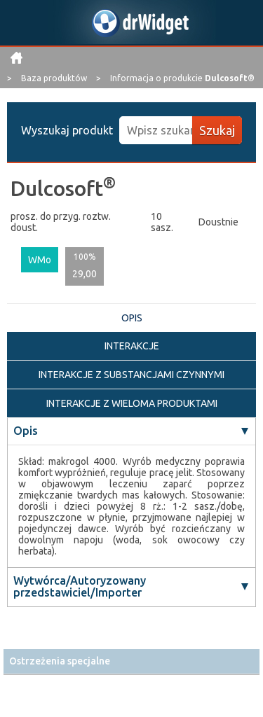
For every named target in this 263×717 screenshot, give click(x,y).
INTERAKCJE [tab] (131, 345)
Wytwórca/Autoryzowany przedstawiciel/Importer (79, 586)
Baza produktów (55, 78)
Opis (25, 430)
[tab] (131, 661)
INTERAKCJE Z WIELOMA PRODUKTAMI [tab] (131, 403)
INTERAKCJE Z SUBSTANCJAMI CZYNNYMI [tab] (131, 374)
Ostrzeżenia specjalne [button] (59, 661)
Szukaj (217, 130)
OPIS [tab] (131, 317)
